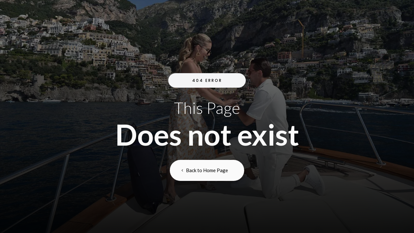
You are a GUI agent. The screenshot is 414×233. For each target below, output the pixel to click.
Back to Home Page (207, 170)
